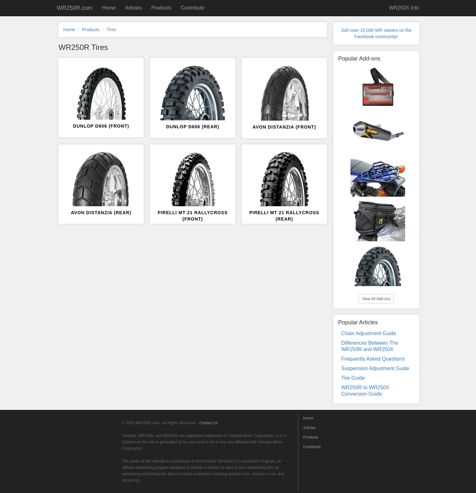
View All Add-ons (376, 299)
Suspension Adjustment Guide (375, 368)
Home (109, 8)
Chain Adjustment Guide (368, 333)
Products (161, 8)
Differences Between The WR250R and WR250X (369, 346)
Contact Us (208, 423)
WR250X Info (404, 8)
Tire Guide (353, 378)
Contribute (192, 8)
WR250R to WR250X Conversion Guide (365, 391)
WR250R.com (74, 8)
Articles (133, 8)
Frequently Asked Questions (373, 359)
